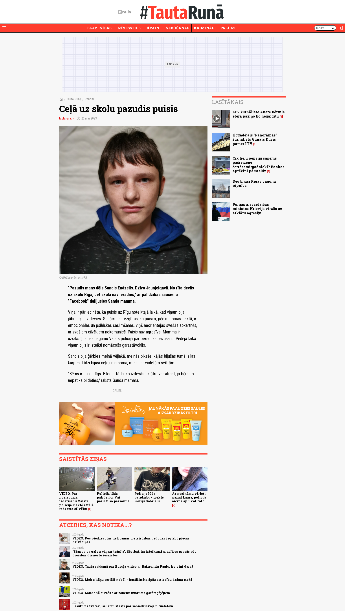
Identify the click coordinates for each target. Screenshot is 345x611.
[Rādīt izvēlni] (4, 28)
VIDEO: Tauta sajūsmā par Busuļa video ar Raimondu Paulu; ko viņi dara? (132, 566)
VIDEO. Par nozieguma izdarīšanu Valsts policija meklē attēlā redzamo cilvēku (76, 501)
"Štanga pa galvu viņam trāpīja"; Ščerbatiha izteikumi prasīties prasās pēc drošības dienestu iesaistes (134, 553)
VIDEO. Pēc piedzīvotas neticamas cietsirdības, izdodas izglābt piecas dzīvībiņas (130, 540)
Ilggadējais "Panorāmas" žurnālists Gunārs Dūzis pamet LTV (255, 139)
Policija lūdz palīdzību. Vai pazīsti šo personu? (113, 497)
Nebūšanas (177, 28)
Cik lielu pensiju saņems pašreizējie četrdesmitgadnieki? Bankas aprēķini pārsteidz (258, 164)
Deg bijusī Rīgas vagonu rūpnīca (254, 183)
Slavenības (99, 28)
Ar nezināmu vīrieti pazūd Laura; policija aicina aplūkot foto (189, 497)
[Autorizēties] (340, 28)
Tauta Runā (73, 99)
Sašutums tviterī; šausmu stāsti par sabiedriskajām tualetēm (122, 606)
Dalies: (117, 390)
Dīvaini (153, 28)
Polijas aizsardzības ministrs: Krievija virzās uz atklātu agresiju (257, 208)
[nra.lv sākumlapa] (124, 12)
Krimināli (205, 28)
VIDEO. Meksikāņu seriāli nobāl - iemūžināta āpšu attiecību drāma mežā (132, 580)
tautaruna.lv (66, 118)
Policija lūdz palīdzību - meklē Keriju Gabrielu (149, 497)
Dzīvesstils (128, 28)
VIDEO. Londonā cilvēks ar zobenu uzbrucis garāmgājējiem (121, 593)
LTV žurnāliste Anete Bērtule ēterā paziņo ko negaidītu (259, 114)
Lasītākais (227, 101)
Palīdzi (228, 28)
